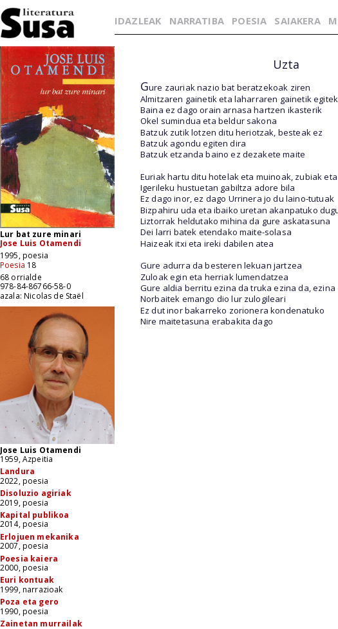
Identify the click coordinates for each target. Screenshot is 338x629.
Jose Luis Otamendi (40, 243)
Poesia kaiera (29, 558)
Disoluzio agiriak (35, 493)
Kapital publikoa (35, 514)
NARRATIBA (196, 20)
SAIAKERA (297, 20)
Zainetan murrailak (41, 623)
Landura (17, 471)
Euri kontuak (27, 579)
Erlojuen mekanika (39, 536)
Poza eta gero (29, 601)
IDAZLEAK (138, 20)
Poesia (12, 265)
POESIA (249, 20)
